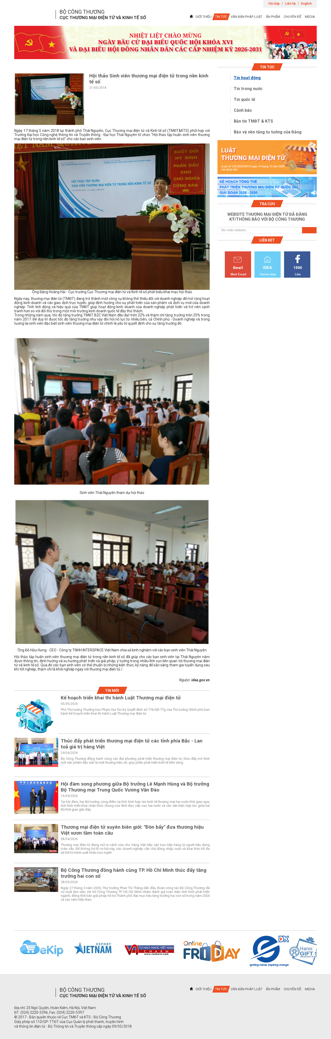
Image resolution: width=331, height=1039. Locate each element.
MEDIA (310, 17)
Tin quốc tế (244, 99)
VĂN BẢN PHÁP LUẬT (246, 17)
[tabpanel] (165, 42)
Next (323, 951)
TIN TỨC (221, 17)
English (306, 3)
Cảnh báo (243, 110)
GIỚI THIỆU (203, 17)
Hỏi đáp (274, 3)
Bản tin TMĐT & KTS (253, 121)
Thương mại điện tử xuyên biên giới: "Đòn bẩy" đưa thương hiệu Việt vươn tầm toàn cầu (132, 830)
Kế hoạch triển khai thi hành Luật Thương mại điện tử (121, 698)
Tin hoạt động (247, 77)
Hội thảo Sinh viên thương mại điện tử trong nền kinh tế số (148, 79)
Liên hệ (290, 3)
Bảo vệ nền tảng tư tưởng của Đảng (268, 132)
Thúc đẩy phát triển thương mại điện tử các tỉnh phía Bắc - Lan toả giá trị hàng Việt (131, 744)
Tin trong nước (248, 88)
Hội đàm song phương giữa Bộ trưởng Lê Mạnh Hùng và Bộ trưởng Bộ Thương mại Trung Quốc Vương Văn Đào (135, 787)
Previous (7, 951)
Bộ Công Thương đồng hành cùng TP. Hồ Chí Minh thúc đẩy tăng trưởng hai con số (133, 873)
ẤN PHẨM (273, 17)
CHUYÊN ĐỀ (292, 17)
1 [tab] (165, 54)
